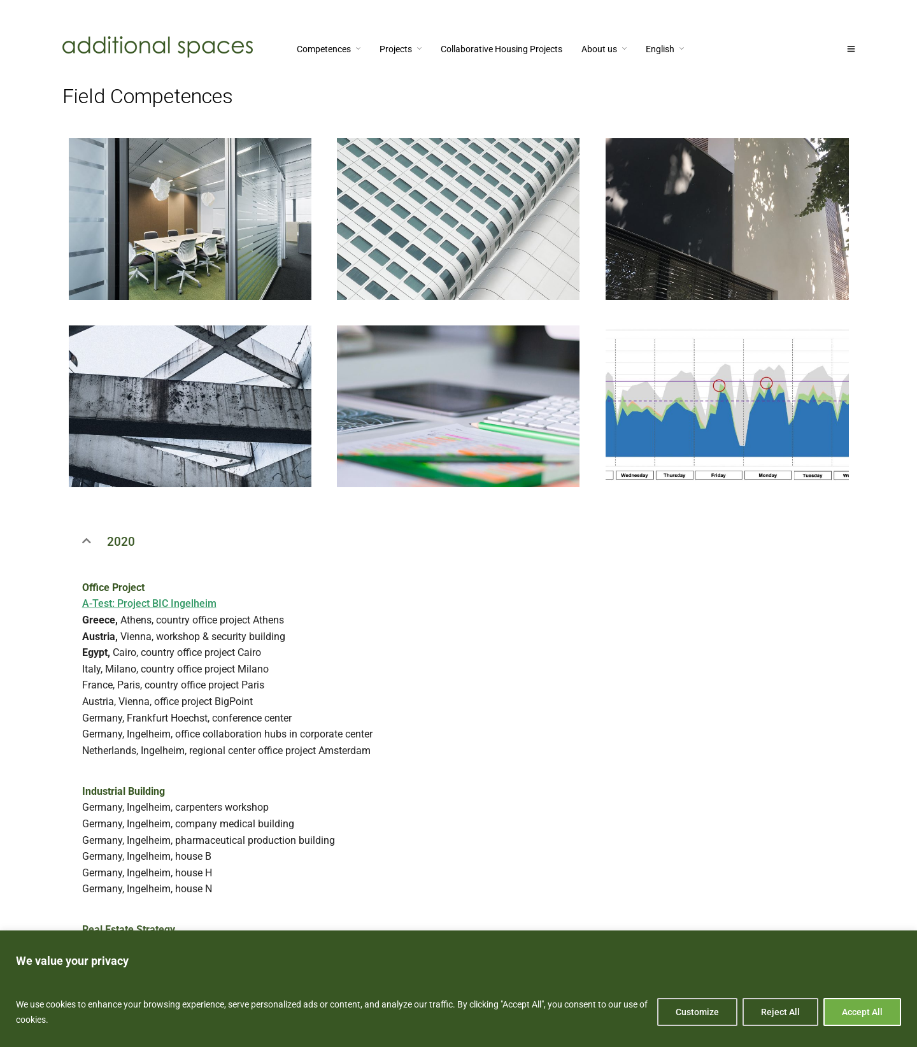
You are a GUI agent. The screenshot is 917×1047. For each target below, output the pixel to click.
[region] (458, 988)
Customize (697, 1012)
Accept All (862, 1012)
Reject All (780, 1012)
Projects (396, 49)
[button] (458, 541)
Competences (324, 49)
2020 (121, 541)
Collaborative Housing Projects (501, 49)
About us (599, 49)
